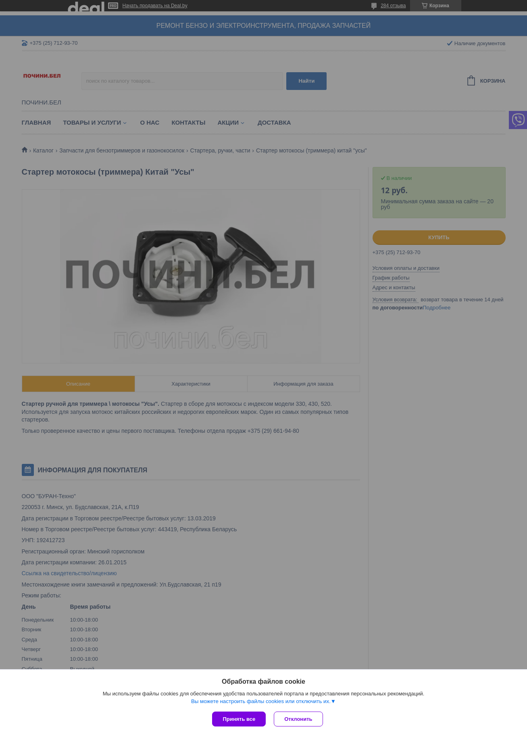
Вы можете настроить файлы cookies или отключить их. (261, 701)
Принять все (239, 719)
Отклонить (298, 719)
